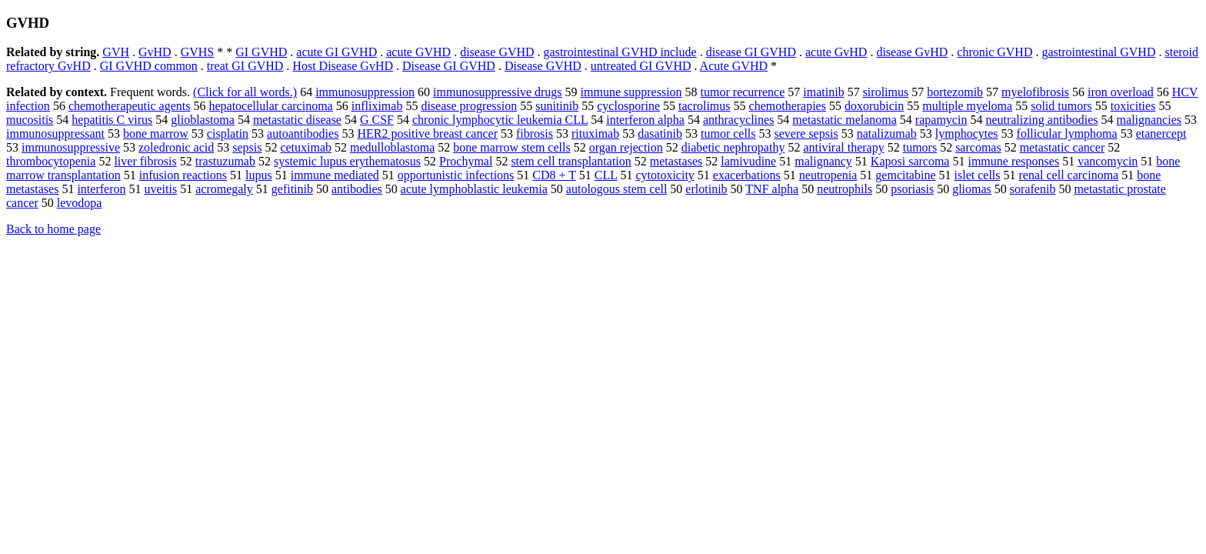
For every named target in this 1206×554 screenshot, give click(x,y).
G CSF (377, 119)
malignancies (1149, 119)
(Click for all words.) (245, 91)
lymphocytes (966, 133)
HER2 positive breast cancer (427, 133)
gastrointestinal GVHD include (620, 51)
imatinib (823, 91)
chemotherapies (787, 105)
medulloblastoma (392, 147)
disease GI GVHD (751, 51)
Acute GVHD (734, 65)
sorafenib (1033, 188)
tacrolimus (704, 105)
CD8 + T (553, 175)
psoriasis (912, 188)
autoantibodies (302, 133)
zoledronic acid (176, 147)
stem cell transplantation (571, 161)
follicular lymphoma (1067, 133)
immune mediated (335, 175)
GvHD (155, 51)
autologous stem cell (617, 188)
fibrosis (534, 133)
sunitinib (556, 105)
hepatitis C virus (112, 119)
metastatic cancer (1062, 147)
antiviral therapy (843, 147)
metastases (676, 161)
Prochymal (465, 161)
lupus (258, 175)
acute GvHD (836, 51)
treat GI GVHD (245, 65)
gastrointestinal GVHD (1098, 51)
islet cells (977, 175)
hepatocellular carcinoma (270, 105)
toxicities (1133, 105)
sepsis (247, 147)
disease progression (469, 105)
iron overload (1121, 91)
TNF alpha (771, 188)
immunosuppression (365, 91)
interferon (101, 188)
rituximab (595, 133)
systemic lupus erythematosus (347, 161)
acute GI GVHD (336, 51)
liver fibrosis (145, 161)
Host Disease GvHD (342, 65)
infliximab (377, 105)
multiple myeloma (967, 105)
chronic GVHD (994, 51)
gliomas (971, 188)
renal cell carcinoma (1069, 175)
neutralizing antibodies (1041, 119)
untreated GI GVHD (641, 65)
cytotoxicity (664, 175)
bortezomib (955, 91)
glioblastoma (203, 119)
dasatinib (660, 133)
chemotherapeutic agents (129, 105)
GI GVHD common (149, 65)
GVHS (198, 51)
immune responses (1013, 161)
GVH (115, 51)
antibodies (356, 188)
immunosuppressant (55, 133)
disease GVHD (497, 51)
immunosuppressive (71, 147)
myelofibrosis (1035, 91)
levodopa (79, 202)
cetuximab (305, 147)
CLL (606, 175)
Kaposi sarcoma (910, 161)
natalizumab (887, 133)
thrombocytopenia (50, 161)
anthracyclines (738, 119)
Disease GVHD (543, 65)
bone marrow (155, 133)
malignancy (823, 161)
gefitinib (292, 188)
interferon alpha (645, 119)
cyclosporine (628, 105)
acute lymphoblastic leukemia (474, 188)
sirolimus (886, 91)
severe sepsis (806, 133)
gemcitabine (905, 175)
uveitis (161, 188)
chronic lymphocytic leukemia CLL (500, 119)
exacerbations (747, 175)
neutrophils (844, 188)
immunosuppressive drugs (497, 91)
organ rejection (626, 147)
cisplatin (227, 133)
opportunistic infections (456, 175)
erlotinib (706, 188)
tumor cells (728, 133)
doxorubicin (874, 105)
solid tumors (1061, 105)
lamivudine (748, 161)
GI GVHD (261, 51)
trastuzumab (225, 161)
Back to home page (53, 228)
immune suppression (631, 91)
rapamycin (941, 119)
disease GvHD (912, 51)
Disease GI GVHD (448, 65)
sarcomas (978, 147)
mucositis (29, 119)
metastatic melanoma (844, 119)
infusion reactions (183, 175)
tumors (920, 147)
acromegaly (224, 188)
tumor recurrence (743, 91)
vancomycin (1108, 161)
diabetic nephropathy (733, 147)
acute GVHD (418, 51)
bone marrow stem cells (511, 147)
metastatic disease (297, 119)
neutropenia (828, 175)
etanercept (1161, 133)
